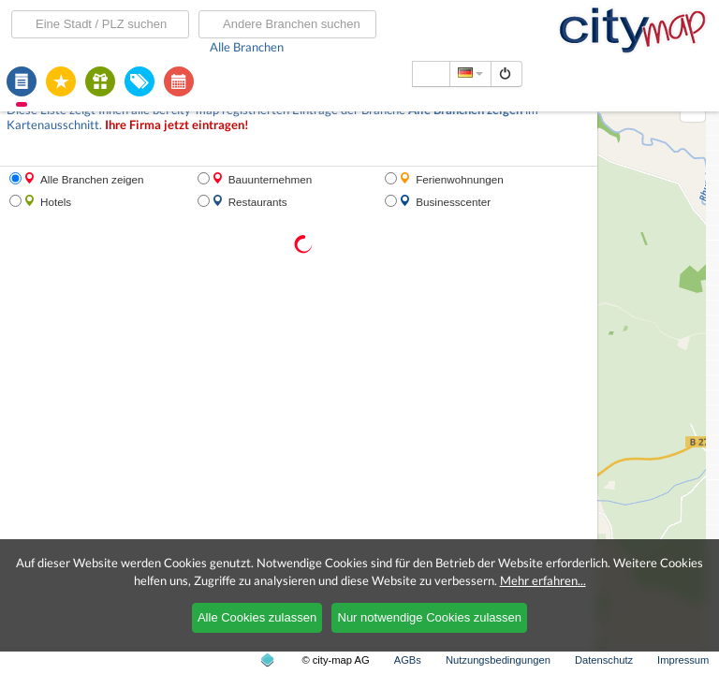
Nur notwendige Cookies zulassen (430, 617)
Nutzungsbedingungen (498, 660)
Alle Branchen (247, 46)
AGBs (407, 660)
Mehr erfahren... (543, 580)
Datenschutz (604, 660)
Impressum (683, 660)
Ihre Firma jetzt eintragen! (177, 125)
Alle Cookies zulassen (257, 617)
